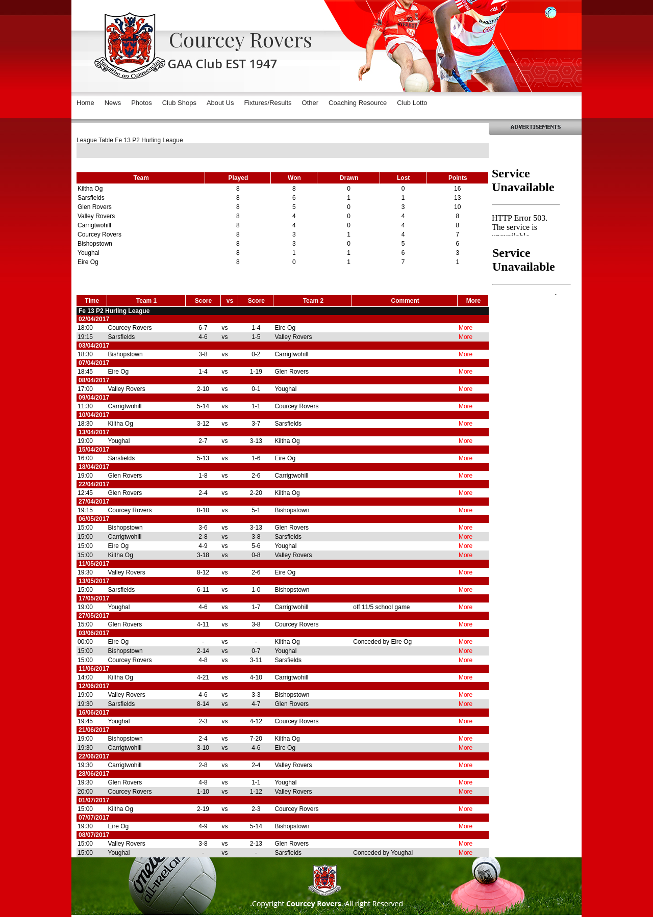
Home (85, 103)
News (113, 103)
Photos (141, 103)
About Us (220, 103)
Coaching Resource (358, 103)
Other (310, 103)
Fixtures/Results (267, 103)
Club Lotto (412, 103)
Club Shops (179, 103)
